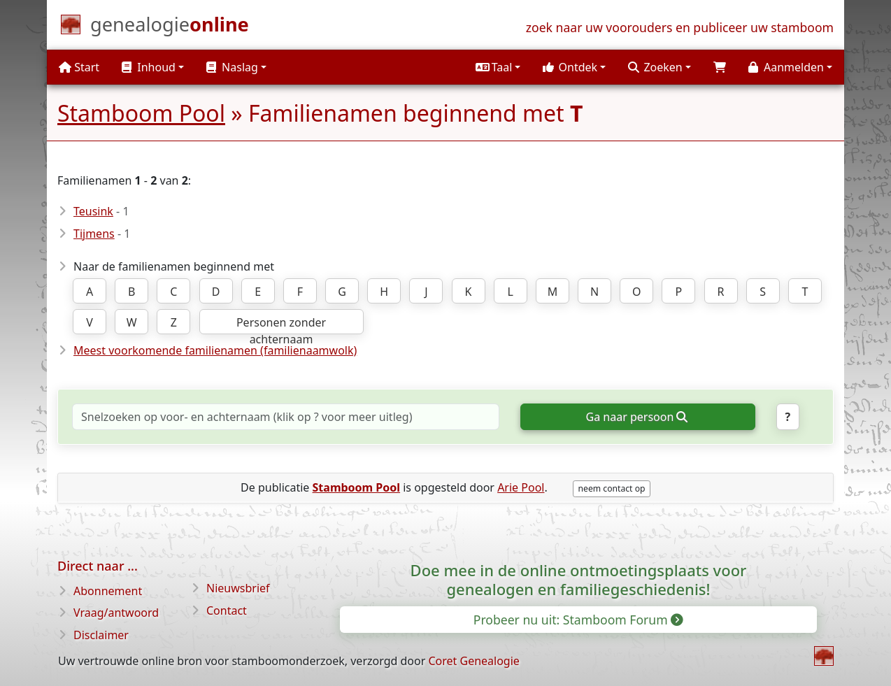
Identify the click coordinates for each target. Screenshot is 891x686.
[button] (498, 67)
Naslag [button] (232, 67)
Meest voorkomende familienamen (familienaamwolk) (215, 350)
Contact (226, 610)
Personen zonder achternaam (281, 324)
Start (79, 67)
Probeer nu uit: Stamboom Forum (577, 619)
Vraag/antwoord (116, 612)
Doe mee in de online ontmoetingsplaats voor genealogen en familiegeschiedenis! (579, 579)
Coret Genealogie (473, 661)
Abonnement (107, 591)
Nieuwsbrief (238, 588)
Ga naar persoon (636, 416)
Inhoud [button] (149, 67)
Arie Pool (520, 487)
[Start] (169, 27)
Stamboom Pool (141, 113)
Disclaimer (101, 635)
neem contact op (612, 488)
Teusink (93, 211)
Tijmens (94, 233)
